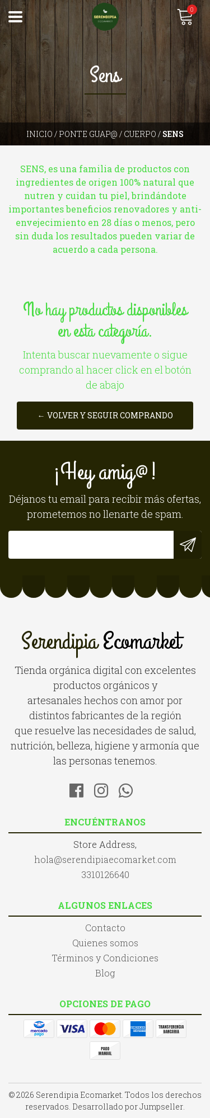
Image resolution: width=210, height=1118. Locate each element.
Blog (105, 973)
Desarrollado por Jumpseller (127, 1106)
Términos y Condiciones (105, 958)
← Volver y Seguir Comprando (105, 415)
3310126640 (105, 874)
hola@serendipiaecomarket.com (105, 859)
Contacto (105, 927)
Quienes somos (105, 943)
